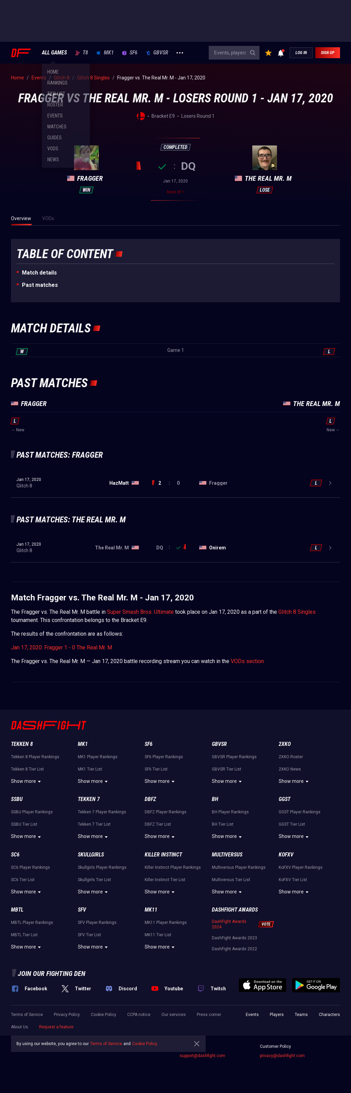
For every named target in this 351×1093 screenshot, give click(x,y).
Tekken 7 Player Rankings (102, 812)
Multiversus (227, 854)
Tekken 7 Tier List (94, 824)
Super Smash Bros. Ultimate (140, 612)
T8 (81, 52)
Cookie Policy (103, 1014)
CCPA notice (138, 1014)
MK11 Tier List (158, 934)
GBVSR (157, 52)
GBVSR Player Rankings (234, 756)
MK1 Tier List (90, 769)
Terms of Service (27, 1014)
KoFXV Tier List (293, 879)
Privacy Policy (67, 1014)
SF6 (129, 52)
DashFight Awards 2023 (234, 938)
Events (252, 1014)
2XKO (285, 744)
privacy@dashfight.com (282, 1055)
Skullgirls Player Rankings (102, 867)
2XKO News (290, 769)
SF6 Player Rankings (164, 756)
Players (277, 1014)
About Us (19, 1027)
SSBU (17, 799)
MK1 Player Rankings (98, 756)
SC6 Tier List (23, 879)
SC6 (15, 854)
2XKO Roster (291, 756)
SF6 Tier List (156, 769)
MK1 (105, 52)
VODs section (247, 661)
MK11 (151, 909)
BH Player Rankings (230, 812)
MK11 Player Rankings (166, 922)
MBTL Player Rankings (32, 922)
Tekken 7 (89, 799)
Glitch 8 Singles (297, 612)
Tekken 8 (22, 744)
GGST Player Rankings (299, 812)
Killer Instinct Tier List (165, 879)
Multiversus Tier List (231, 879)
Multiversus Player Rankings (239, 867)
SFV (82, 909)
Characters (329, 1014)
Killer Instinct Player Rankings (173, 867)
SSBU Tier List (24, 824)
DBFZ (150, 799)
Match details (39, 272)
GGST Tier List (292, 824)
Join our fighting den (51, 973)
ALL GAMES (54, 52)
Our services (173, 1014)
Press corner (209, 1014)
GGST (284, 799)
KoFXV (286, 854)
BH (215, 799)
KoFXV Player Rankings (301, 867)
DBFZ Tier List (158, 824)
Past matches (40, 285)
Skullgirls (91, 854)
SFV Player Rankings (97, 922)
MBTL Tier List (24, 934)
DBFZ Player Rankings (165, 812)
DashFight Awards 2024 (229, 924)
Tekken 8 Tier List (27, 769)
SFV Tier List (89, 934)
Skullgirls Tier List (94, 879)
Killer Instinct (163, 854)
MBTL (17, 909)
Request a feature (56, 1027)
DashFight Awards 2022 (234, 948)
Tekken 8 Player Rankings (35, 756)
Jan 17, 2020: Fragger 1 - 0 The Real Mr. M (61, 647)
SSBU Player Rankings (32, 812)
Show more (27, 781)
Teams (301, 1014)
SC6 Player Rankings (30, 867)
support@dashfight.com (202, 1055)
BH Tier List (222, 824)
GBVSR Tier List (226, 769)
